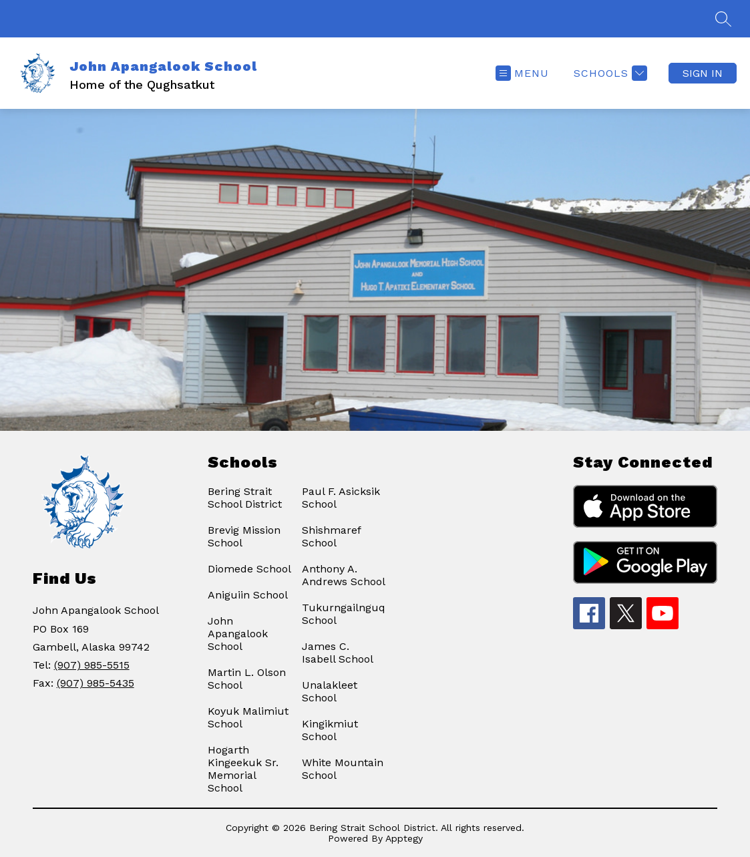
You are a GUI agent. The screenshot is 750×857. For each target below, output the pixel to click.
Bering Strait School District (245, 497)
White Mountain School (342, 769)
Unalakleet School (329, 691)
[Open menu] (522, 73)
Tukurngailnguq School (343, 614)
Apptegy (404, 838)
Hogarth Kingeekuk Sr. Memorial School (243, 768)
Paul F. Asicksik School (341, 497)
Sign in (703, 73)
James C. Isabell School (337, 652)
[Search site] (723, 19)
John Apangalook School (238, 634)
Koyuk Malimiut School (248, 717)
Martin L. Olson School (247, 678)
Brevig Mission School (244, 536)
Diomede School (249, 568)
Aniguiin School (248, 594)
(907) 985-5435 (95, 683)
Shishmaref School (331, 536)
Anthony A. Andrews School (343, 575)
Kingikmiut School (330, 730)
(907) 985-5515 (92, 665)
